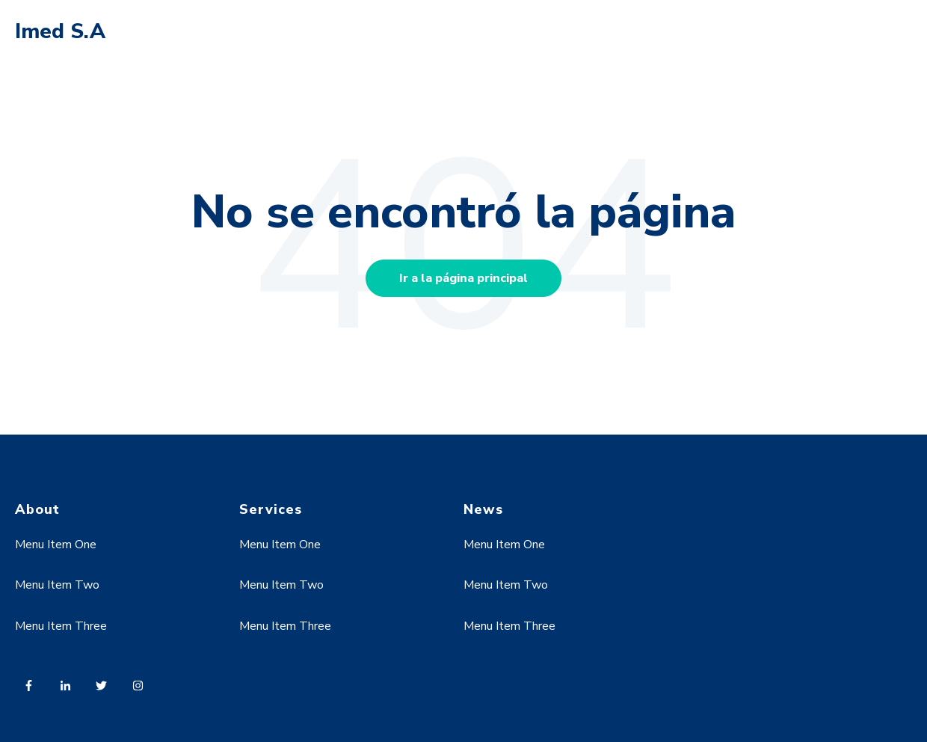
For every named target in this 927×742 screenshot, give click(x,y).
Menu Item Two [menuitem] (57, 585)
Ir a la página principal (463, 278)
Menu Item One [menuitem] (55, 544)
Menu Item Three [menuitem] (61, 626)
